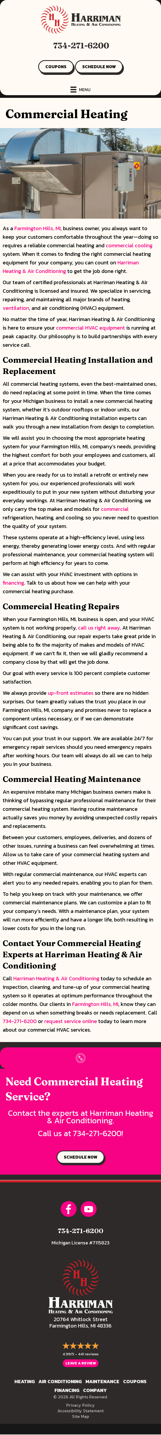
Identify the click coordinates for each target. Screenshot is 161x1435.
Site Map (80, 1416)
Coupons (135, 1381)
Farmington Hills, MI (37, 228)
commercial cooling (129, 245)
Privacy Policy (80, 1405)
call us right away (99, 628)
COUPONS (55, 66)
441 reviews (88, 1354)
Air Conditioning (60, 1381)
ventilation (16, 308)
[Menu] (80, 89)
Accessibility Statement (80, 1411)
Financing (66, 1390)
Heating (24, 1381)
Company (95, 1390)
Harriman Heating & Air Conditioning (56, 978)
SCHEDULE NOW (99, 66)
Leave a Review (80, 1363)
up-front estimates (70, 693)
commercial (115, 509)
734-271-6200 (81, 46)
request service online (70, 1021)
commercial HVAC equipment (90, 328)
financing (13, 583)
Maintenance (102, 1381)
